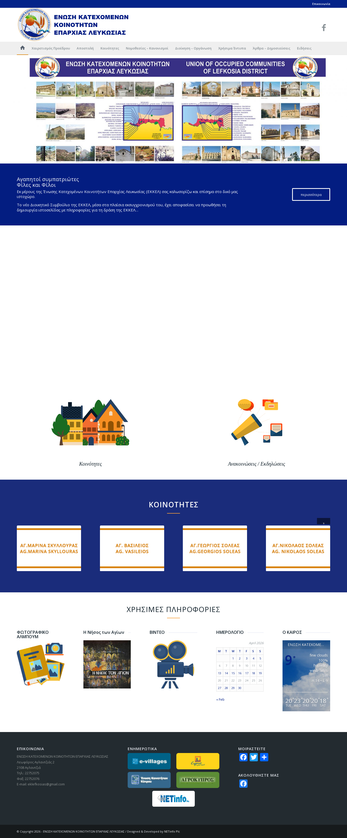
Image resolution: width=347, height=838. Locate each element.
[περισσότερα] (311, 194)
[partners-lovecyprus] (198, 761)
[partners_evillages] (149, 761)
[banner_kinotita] (90, 445)
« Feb (220, 699)
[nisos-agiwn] (107, 664)
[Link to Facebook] (323, 27)
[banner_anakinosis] (256, 445)
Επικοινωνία (321, 4)
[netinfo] (173, 799)
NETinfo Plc (172, 831)
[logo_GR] (73, 25)
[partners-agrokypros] (198, 780)
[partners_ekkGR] (149, 780)
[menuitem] (22, 48)
